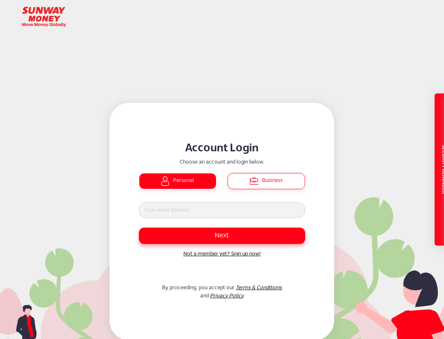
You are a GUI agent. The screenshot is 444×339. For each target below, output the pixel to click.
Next (222, 236)
